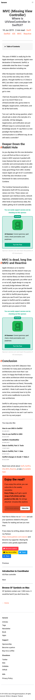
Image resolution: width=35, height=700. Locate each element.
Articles (5, 622)
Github (4, 670)
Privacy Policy (7, 678)
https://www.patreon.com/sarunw (14, 537)
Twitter (23, 517)
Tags (4, 625)
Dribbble (5, 666)
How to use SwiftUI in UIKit (12, 434)
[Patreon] (10, 548)
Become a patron (8, 647)
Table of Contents (13, 46)
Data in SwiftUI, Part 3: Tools (13, 445)
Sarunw (4, 2)
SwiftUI (7, 34)
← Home (5, 603)
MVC (19, 34)
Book (4, 632)
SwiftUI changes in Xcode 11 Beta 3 (15, 457)
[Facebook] (6, 556)
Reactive (27, 34)
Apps (4, 635)
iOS (13, 34)
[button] (32, 2)
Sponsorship (7, 644)
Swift (28, 30)
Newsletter (6, 629)
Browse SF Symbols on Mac (15, 587)
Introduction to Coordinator (15, 571)
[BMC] (10, 552)
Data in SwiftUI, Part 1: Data (12, 451)
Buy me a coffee (8, 651)
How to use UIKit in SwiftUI (12, 428)
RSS (3, 663)
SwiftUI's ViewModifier (10, 440)
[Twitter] (22, 552)
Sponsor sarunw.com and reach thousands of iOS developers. (17, 252)
